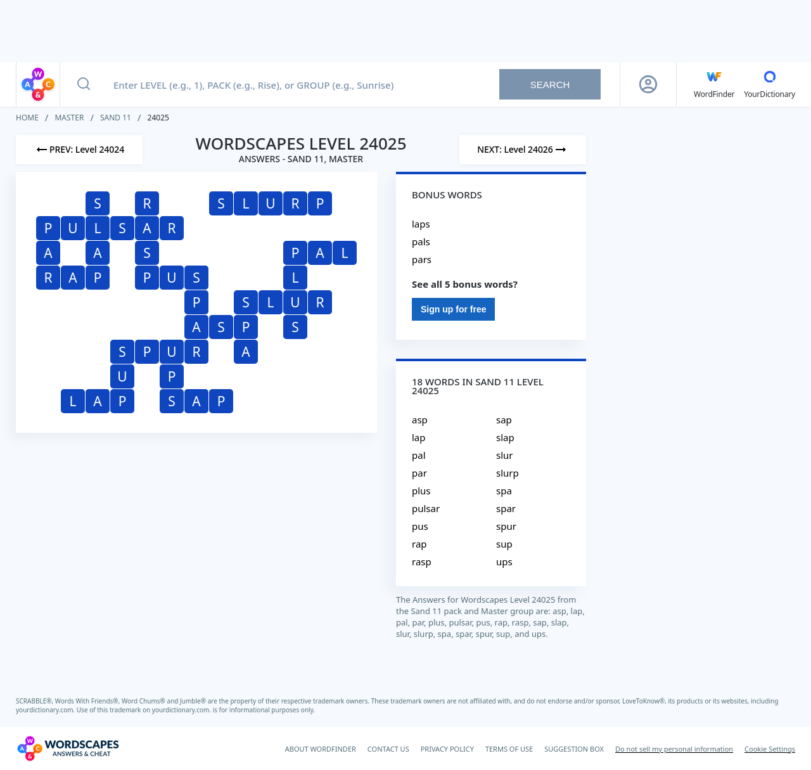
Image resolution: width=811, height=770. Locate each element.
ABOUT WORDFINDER (320, 749)
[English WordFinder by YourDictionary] (714, 84)
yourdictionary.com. (46, 709)
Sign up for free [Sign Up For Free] (453, 309)
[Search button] (83, 84)
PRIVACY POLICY (447, 749)
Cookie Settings (769, 749)
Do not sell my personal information (674, 749)
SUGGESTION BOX (574, 749)
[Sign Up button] (648, 84)
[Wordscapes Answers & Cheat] (68, 748)
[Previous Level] (79, 149)
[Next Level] (522, 149)
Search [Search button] (550, 84)
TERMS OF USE (509, 749)
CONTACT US (388, 749)
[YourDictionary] (769, 84)
